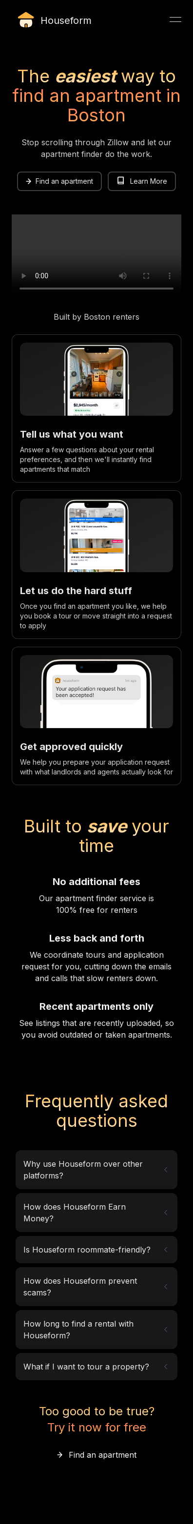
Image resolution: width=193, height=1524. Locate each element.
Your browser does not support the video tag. (96, 256)
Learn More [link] (141, 181)
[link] (59, 181)
